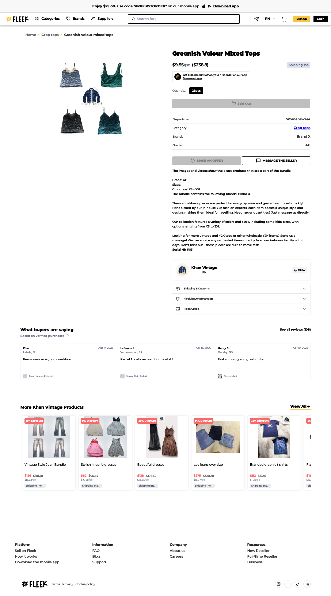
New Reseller (258, 551)
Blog (96, 556)
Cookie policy (85, 584)
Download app (192, 78)
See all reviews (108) (295, 329)
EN (246, 19)
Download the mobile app (37, 562)
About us (177, 551)
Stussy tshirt (230, 376)
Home (30, 35)
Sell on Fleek (25, 551)
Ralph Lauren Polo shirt (41, 376)
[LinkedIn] (307, 584)
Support (99, 562)
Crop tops (50, 35)
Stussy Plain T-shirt (136, 376)
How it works (26, 556)
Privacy (67, 584)
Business (254, 562)
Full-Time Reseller (262, 556)
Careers (176, 556)
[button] (241, 289)
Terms (55, 584)
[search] (172, 19)
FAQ (95, 551)
